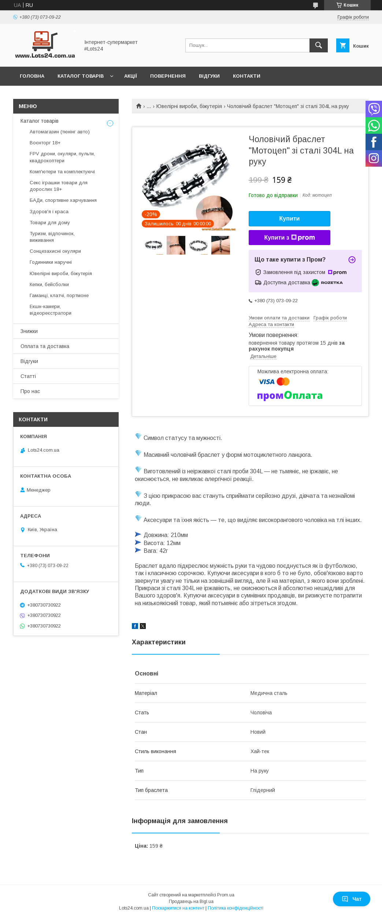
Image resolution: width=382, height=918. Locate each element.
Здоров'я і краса (49, 211)
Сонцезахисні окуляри (55, 251)
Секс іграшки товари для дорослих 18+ (59, 186)
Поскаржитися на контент (178, 908)
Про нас (30, 391)
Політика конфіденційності (235, 908)
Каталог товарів (81, 76)
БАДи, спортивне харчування (63, 200)
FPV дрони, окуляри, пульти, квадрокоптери (62, 157)
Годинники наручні (51, 262)
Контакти (246, 76)
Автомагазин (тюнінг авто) (60, 131)
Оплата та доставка (45, 346)
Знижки (29, 331)
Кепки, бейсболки (49, 284)
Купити (289, 218)
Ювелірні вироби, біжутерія (189, 106)
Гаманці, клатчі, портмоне (59, 295)
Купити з (289, 237)
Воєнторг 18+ (45, 142)
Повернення (168, 76)
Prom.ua (225, 894)
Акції (130, 76)
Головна (32, 76)
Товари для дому (50, 222)
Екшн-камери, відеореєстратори (50, 310)
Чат (351, 899)
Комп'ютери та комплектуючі (62, 171)
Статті (28, 376)
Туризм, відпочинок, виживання (52, 237)
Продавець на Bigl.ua (191, 901)
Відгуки (209, 76)
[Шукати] (318, 45)
